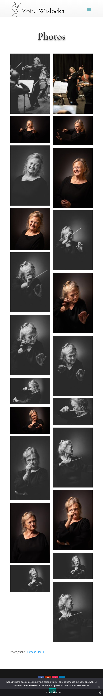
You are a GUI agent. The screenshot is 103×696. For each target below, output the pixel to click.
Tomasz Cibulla (35, 652)
